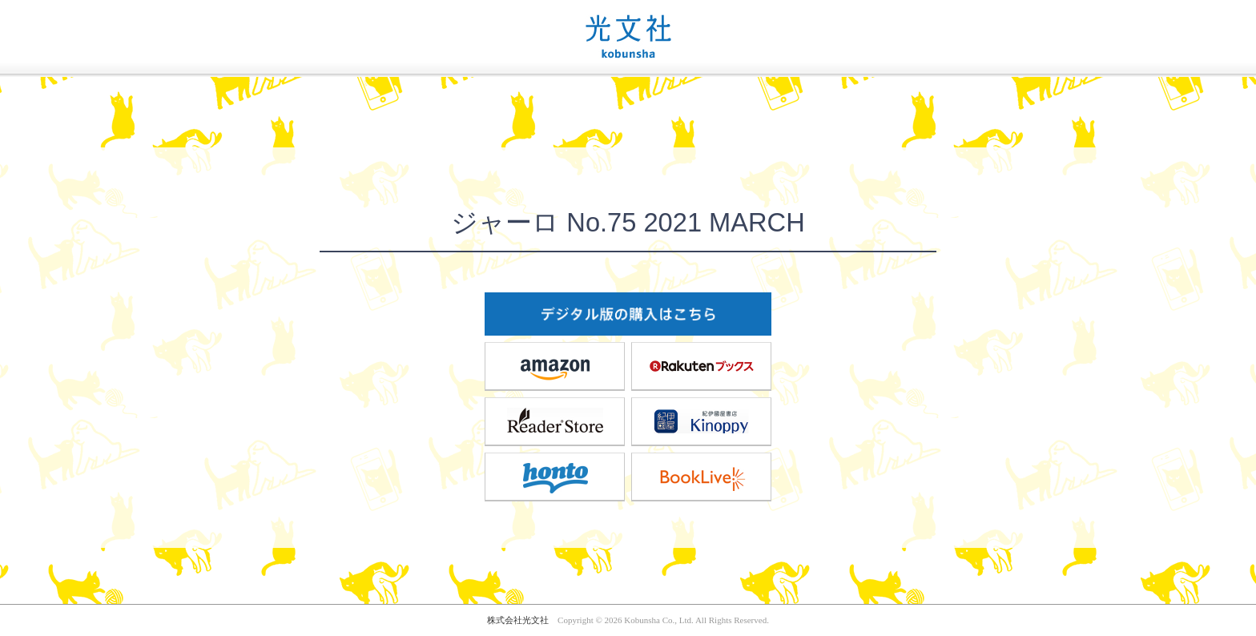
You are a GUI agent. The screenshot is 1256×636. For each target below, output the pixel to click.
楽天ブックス (702, 366)
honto (555, 476)
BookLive (702, 476)
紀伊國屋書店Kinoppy (702, 421)
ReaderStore (555, 421)
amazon (555, 366)
